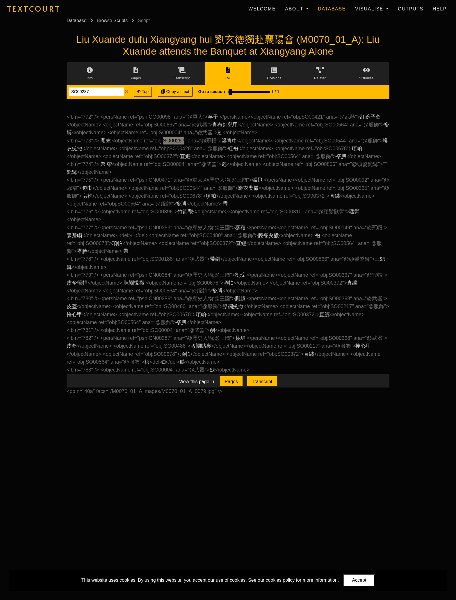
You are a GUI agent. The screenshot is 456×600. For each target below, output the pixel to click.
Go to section (211, 91)
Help (440, 8)
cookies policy (280, 579)
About (295, 8)
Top (143, 91)
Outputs (410, 8)
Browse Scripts (112, 20)
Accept (359, 580)
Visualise (370, 8)
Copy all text (175, 91)
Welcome (262, 8)
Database (332, 8)
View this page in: (197, 381)
